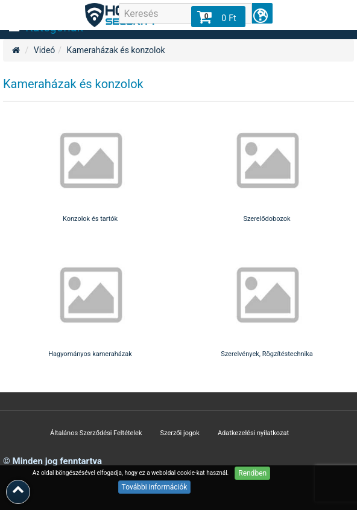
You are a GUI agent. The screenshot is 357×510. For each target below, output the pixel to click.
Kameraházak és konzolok (116, 50)
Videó (44, 50)
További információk (155, 487)
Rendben (252, 473)
